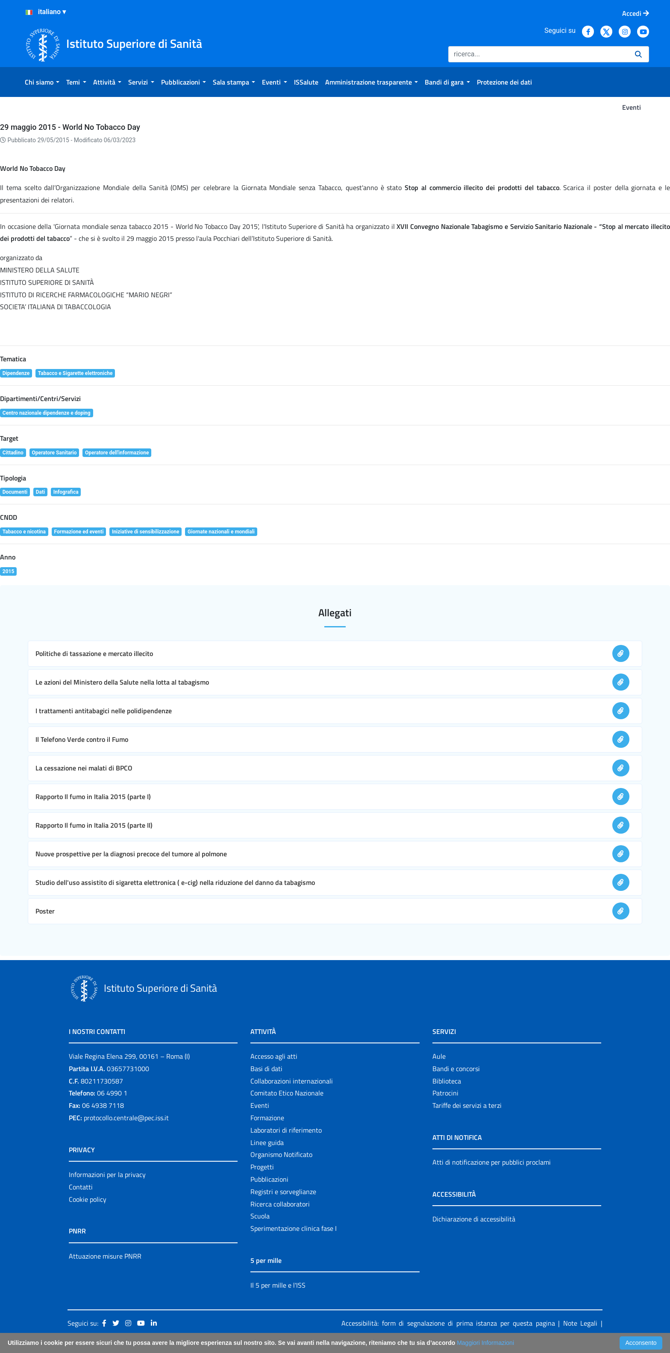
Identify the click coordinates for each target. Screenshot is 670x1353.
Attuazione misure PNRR (105, 1256)
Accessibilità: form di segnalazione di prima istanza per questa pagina (448, 1323)
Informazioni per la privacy (107, 1174)
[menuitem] (42, 82)
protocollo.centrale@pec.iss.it (126, 1118)
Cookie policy (87, 1199)
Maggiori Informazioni (485, 1342)
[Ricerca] (538, 54)
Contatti (81, 1187)
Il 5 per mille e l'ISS (278, 1285)
